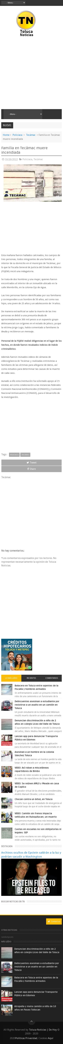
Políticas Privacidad (26, 1038)
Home (6, 134)
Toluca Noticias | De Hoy (43, 1029)
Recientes (31, 678)
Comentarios (51, 678)
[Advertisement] (31, 73)
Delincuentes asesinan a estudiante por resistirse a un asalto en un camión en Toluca (37, 705)
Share (31, 468)
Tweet (32, 462)
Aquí (50, 1038)
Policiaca (17, 134)
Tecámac (30, 134)
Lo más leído (11, 678)
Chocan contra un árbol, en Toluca (33, 799)
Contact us (54, 921)
